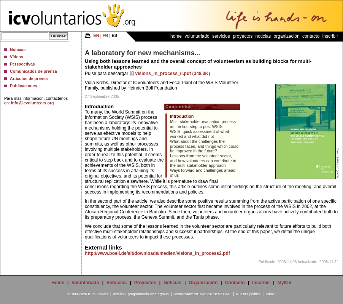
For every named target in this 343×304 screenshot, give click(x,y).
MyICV (285, 282)
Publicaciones (23, 85)
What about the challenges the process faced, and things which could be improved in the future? (204, 146)
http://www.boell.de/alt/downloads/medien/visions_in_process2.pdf (157, 253)
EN (96, 35)
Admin (270, 294)
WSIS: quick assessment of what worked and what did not (199, 134)
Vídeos (16, 56)
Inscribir (330, 36)
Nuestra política (248, 294)
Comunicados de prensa (33, 71)
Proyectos (242, 36)
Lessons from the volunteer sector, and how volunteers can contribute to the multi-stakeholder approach (203, 161)
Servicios (221, 36)
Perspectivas (22, 64)
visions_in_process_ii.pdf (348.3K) (172, 73)
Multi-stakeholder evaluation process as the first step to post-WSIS (203, 124)
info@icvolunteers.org (32, 103)
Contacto (310, 36)
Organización (287, 36)
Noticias (17, 49)
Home (176, 36)
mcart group (159, 294)
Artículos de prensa (29, 78)
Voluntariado (196, 36)
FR (105, 35)
